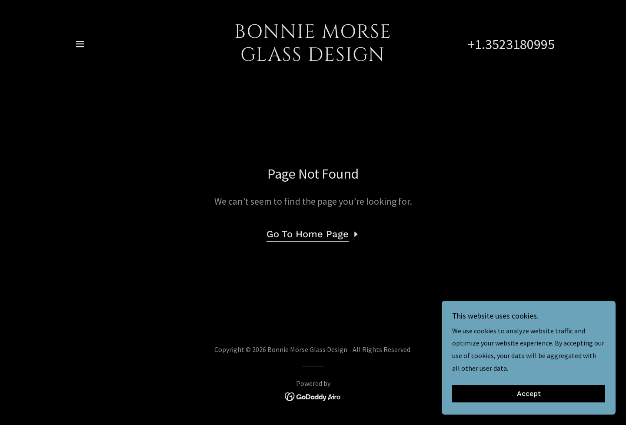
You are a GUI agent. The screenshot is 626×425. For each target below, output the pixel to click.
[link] (313, 58)
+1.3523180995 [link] (511, 44)
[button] (80, 44)
